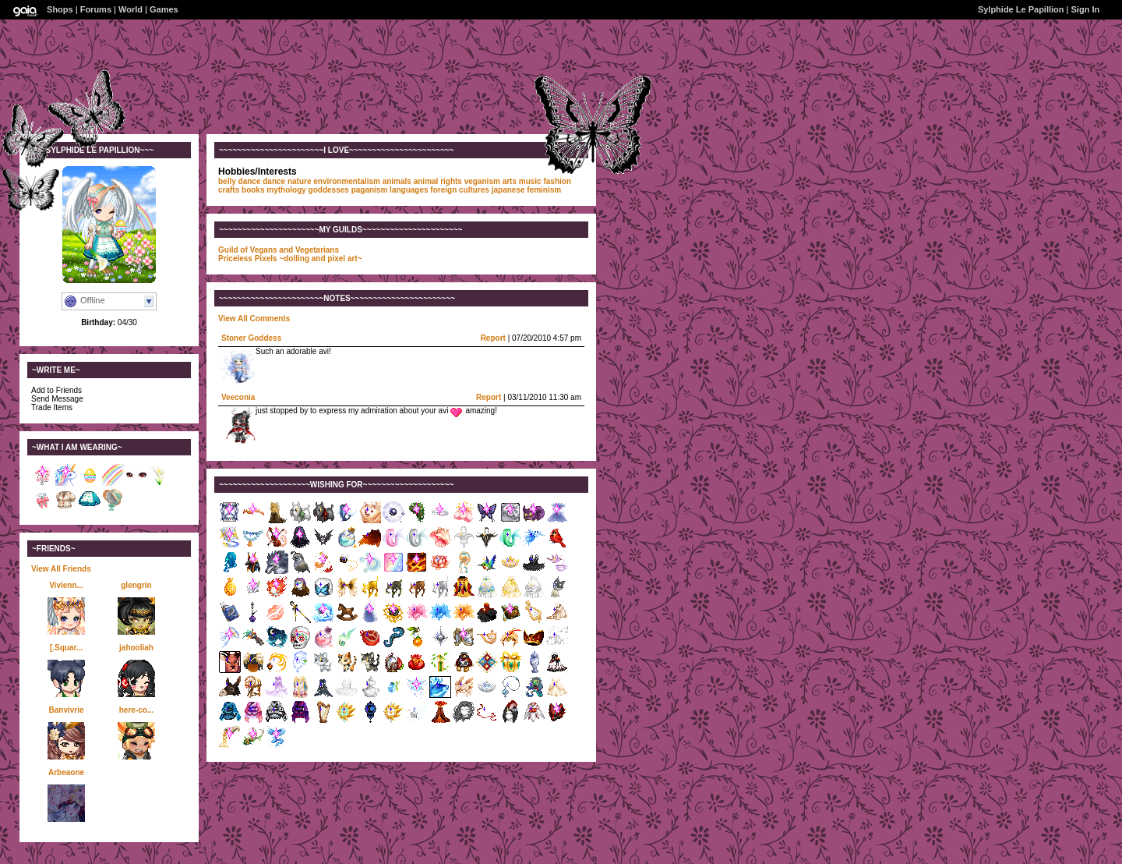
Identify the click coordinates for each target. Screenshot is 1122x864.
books (253, 190)
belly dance (239, 181)
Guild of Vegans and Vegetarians (278, 250)
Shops (60, 9)
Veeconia (238, 397)
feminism (544, 190)
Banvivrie (65, 710)
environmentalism (346, 181)
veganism (482, 181)
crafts (228, 190)
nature (300, 181)
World (130, 9)
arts (510, 181)
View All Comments (254, 318)
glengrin (136, 585)
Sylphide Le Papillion (1021, 9)
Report (493, 338)
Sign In (1085, 9)
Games (164, 9)
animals (397, 181)
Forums (95, 9)
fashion (557, 181)
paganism (369, 190)
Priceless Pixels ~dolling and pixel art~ (290, 258)
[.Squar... (66, 647)
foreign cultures (459, 190)
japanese (508, 190)
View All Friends (61, 569)
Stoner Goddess (251, 338)
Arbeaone (66, 772)
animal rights (438, 181)
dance (274, 181)
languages (409, 190)
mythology (286, 190)
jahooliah (136, 647)
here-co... (136, 710)
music (530, 181)
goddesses (329, 190)
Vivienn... (66, 585)
